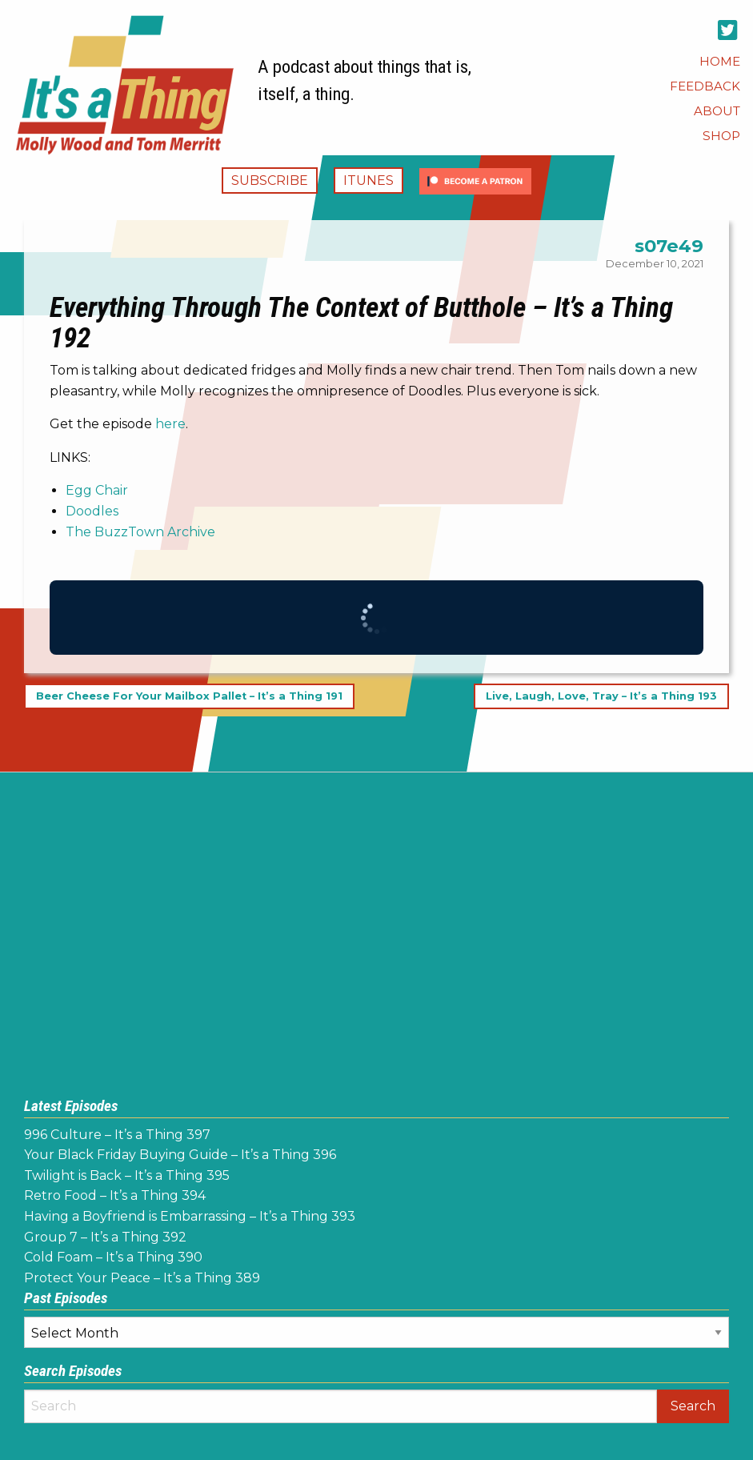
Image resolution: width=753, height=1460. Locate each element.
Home (719, 61)
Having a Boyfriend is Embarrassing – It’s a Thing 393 (189, 1216)
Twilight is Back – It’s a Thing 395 (127, 1175)
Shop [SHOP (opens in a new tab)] (721, 135)
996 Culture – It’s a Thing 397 (117, 1134)
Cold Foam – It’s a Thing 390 (113, 1257)
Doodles (92, 511)
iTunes (368, 180)
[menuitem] (720, 61)
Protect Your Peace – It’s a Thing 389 (142, 1278)
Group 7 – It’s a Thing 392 (105, 1237)
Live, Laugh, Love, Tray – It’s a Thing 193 (601, 696)
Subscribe (269, 180)
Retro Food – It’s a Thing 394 (115, 1195)
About (717, 110)
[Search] (340, 1406)
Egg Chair (97, 490)
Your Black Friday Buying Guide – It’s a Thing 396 (180, 1154)
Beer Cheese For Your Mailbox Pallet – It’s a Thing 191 (189, 696)
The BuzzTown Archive (140, 531)
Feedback (705, 86)
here (170, 423)
